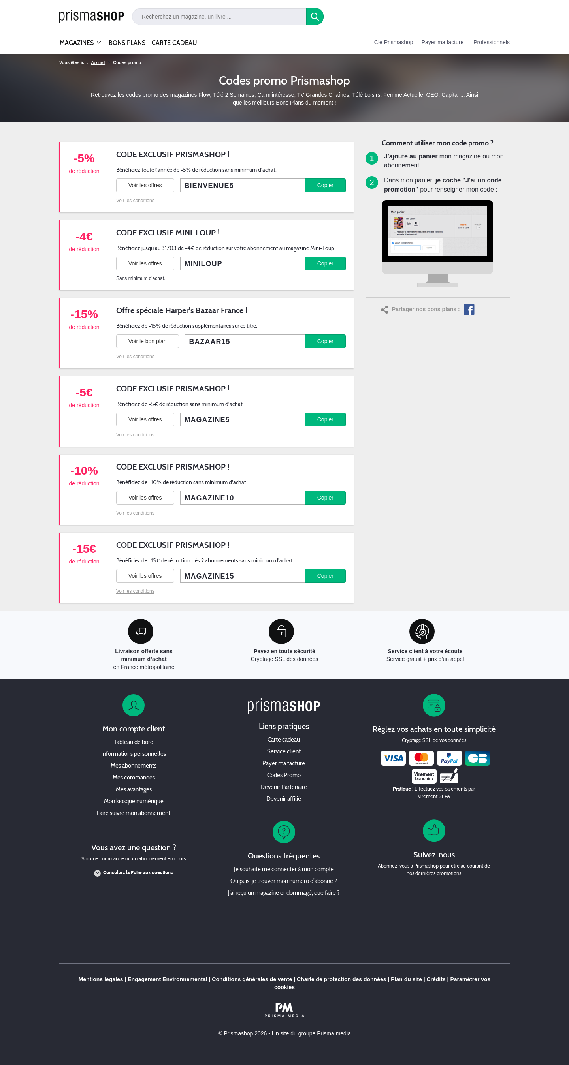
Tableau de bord (133, 743)
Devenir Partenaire (283, 788)
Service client (284, 752)
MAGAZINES (77, 39)
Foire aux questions (152, 873)
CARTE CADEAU (174, 43)
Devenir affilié (283, 799)
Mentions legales (101, 979)
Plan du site (406, 979)
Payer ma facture (443, 42)
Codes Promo (284, 776)
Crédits (435, 979)
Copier (325, 185)
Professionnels (491, 42)
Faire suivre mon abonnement (133, 814)
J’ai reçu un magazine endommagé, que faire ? (284, 893)
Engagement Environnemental (167, 979)
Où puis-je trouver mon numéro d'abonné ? (283, 882)
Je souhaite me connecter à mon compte (284, 870)
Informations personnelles (133, 754)
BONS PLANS (127, 43)
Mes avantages (134, 790)
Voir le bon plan (147, 341)
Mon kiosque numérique (134, 802)
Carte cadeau (284, 740)
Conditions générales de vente (252, 979)
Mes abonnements (133, 766)
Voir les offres (145, 185)
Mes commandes (134, 778)
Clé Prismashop (393, 42)
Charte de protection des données (341, 979)
